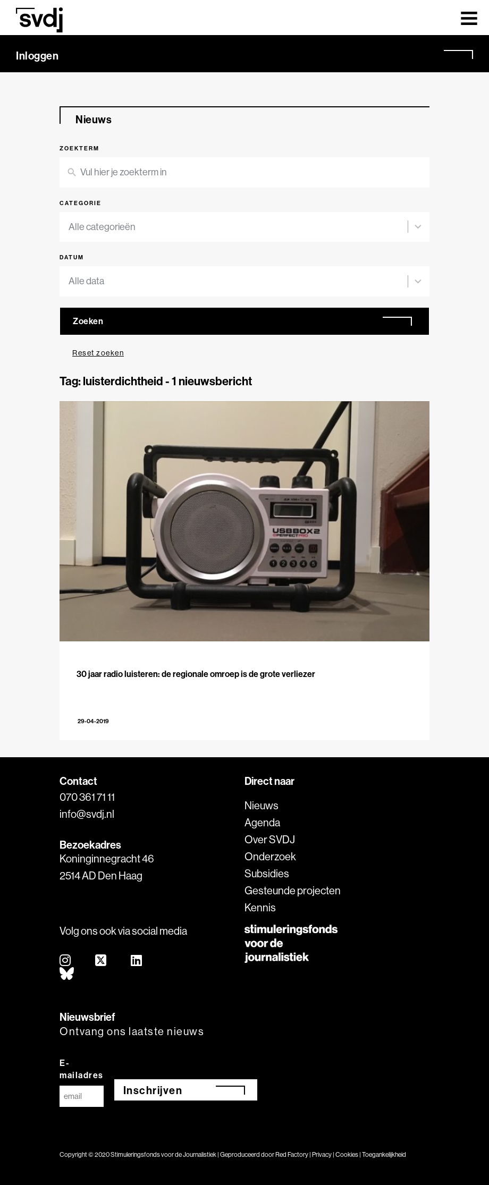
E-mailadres (82, 1068)
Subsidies (266, 873)
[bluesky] (67, 974)
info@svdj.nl (87, 813)
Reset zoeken (98, 353)
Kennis (260, 907)
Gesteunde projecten (292, 890)
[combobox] (238, 227)
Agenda (262, 822)
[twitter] (101, 961)
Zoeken (88, 321)
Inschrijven (153, 1090)
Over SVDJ (269, 839)
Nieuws (261, 805)
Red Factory (291, 1154)
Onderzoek (270, 856)
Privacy (322, 1154)
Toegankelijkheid (384, 1154)
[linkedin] (137, 961)
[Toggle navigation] (469, 17)
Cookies (346, 1154)
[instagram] (66, 961)
